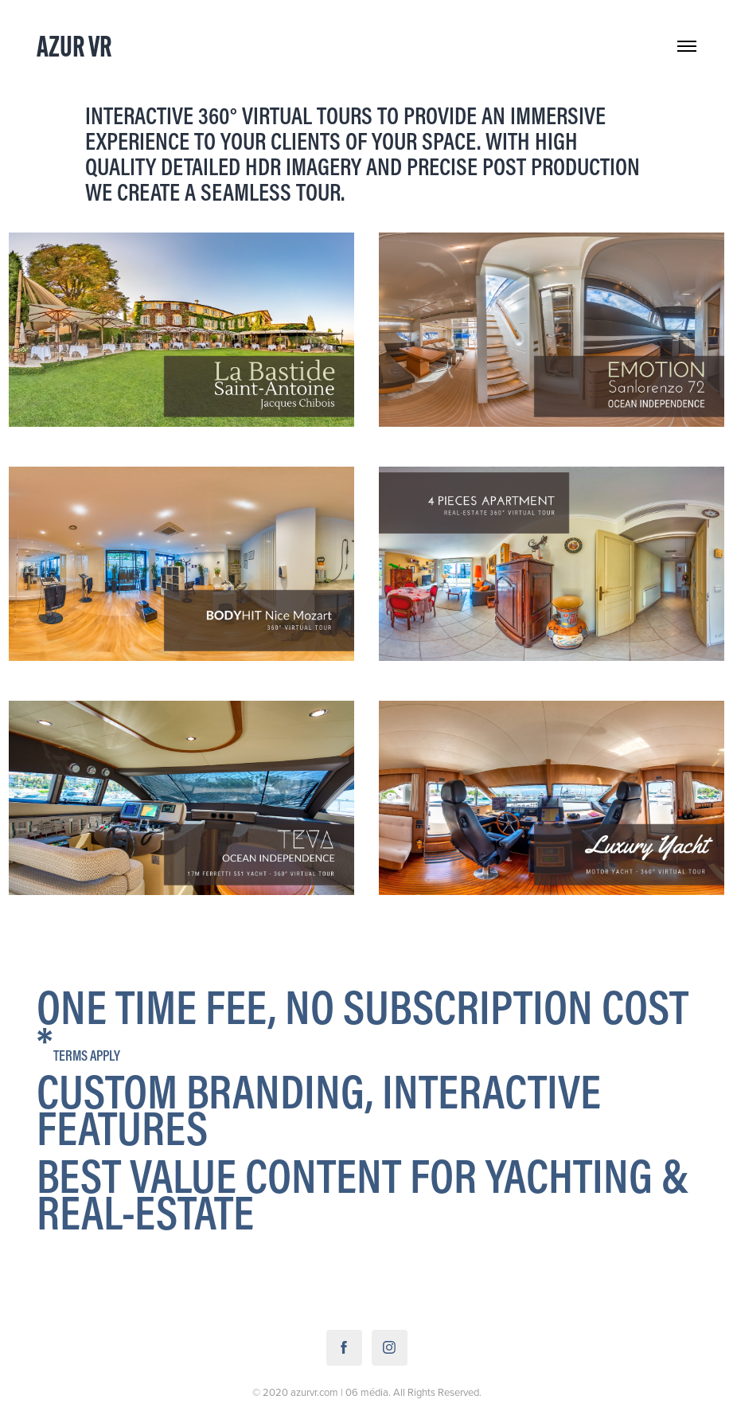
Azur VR (74, 45)
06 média (366, 1392)
